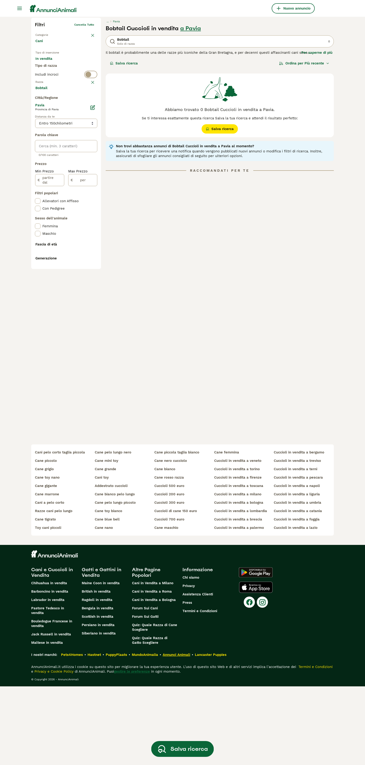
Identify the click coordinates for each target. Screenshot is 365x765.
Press (187, 681)
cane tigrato (45, 598)
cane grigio (44, 548)
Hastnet (94, 733)
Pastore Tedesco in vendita (47, 689)
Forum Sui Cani (145, 687)
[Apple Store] (255, 665)
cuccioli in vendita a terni (295, 548)
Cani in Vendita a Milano (152, 662)
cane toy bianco (108, 589)
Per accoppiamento (55, 74)
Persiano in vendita (98, 703)
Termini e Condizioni (199, 690)
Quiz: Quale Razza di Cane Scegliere (154, 705)
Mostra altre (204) (55, 198)
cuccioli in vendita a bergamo (299, 531)
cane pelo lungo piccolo (115, 581)
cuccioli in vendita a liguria (297, 573)
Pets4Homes (72, 733)
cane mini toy (106, 539)
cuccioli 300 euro (169, 581)
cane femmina (226, 531)
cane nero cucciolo (170, 539)
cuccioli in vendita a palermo (239, 606)
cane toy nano (47, 556)
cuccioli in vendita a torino (237, 548)
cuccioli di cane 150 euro (175, 589)
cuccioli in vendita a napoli (297, 564)
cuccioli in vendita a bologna (238, 581)
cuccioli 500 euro (169, 564)
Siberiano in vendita (99, 712)
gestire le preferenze (132, 750)
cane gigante (46, 564)
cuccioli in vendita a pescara (298, 556)
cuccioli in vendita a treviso (297, 539)
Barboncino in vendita (49, 670)
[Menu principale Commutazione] (19, 8)
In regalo (73, 63)
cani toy (102, 556)
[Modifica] (92, 218)
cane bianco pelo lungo (115, 573)
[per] (82, 291)
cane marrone (47, 573)
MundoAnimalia (145, 733)
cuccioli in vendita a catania (298, 589)
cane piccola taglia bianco (176, 531)
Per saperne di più (316, 52)
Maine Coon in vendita (101, 662)
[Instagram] (262, 680)
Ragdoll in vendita (97, 678)
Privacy (188, 664)
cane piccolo (46, 539)
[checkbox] (38, 124)
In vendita (47, 63)
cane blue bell (107, 598)
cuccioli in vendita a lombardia (240, 589)
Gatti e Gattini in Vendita (101, 651)
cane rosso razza (169, 556)
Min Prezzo (44, 282)
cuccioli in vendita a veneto (237, 539)
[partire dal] (49, 291)
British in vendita (96, 670)
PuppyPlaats (116, 733)
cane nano (104, 606)
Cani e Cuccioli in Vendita (52, 651)
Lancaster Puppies (210, 733)
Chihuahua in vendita (49, 662)
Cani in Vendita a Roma (152, 670)
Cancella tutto (84, 24)
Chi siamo (190, 656)
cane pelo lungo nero (113, 531)
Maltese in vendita (47, 721)
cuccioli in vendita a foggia (297, 598)
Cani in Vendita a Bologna (154, 678)
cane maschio (166, 606)
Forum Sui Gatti (145, 695)
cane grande (105, 548)
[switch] (66, 92)
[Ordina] (304, 63)
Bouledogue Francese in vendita (51, 702)
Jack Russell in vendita (51, 713)
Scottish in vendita (97, 695)
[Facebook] (249, 680)
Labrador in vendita (47, 678)
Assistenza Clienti (197, 673)
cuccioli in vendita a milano (237, 573)
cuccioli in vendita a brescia (238, 598)
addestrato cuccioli (111, 564)
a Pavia (190, 28)
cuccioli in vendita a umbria (297, 581)
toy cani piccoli (48, 606)
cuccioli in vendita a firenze (238, 556)
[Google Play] (256, 651)
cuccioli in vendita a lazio (296, 606)
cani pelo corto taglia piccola (60, 531)
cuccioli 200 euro (169, 573)
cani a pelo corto (49, 581)
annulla (89, 101)
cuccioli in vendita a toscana (238, 564)
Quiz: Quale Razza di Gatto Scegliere (149, 719)
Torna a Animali (46, 34)
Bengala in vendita (97, 687)
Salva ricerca (124, 63)
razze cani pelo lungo (53, 589)
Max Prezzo (78, 282)
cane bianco (164, 548)
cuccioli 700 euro (169, 598)
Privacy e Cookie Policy (53, 750)
